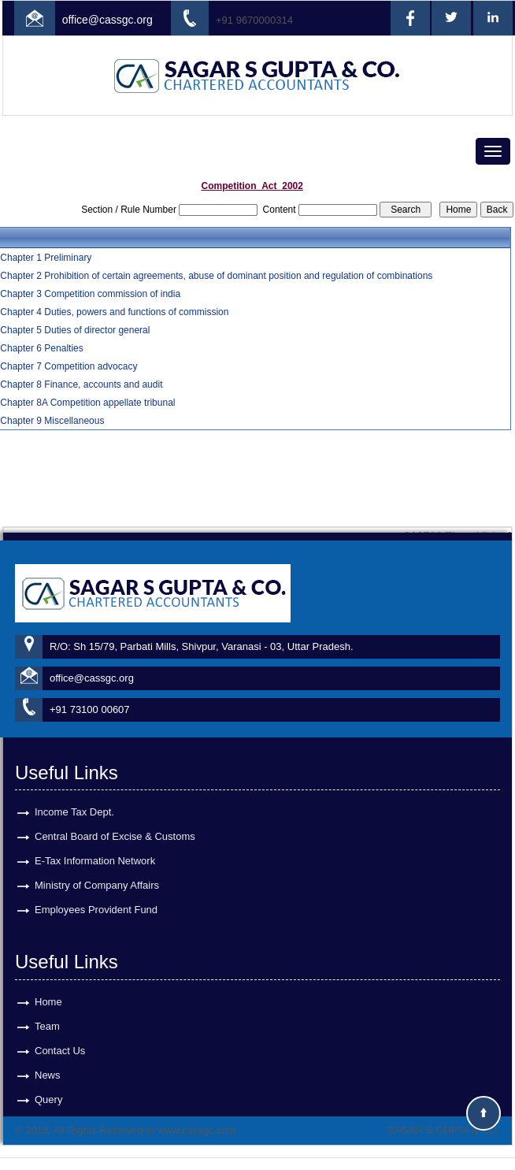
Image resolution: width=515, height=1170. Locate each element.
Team (47, 1012)
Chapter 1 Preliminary (45, 257)
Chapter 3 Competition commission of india (90, 293)
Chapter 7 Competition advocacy (68, 366)
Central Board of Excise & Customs (115, 822)
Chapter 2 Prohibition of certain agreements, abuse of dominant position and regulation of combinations (216, 275)
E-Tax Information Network (95, 846)
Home (48, 988)
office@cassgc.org (107, 19)
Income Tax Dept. (74, 798)
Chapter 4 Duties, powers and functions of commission (114, 312)
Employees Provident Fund (96, 895)
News (48, 1061)
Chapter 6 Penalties (41, 348)
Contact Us (60, 1036)
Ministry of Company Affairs (97, 871)
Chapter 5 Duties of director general (75, 330)
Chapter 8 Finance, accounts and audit (81, 384)
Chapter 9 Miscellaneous (52, 420)
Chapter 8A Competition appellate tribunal (87, 402)
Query (48, 1085)
